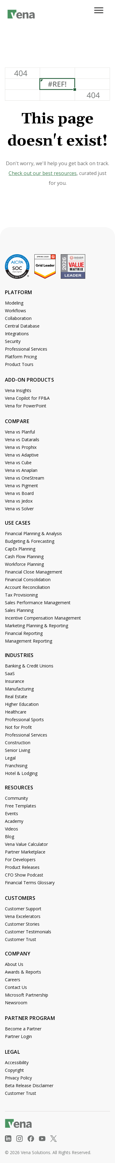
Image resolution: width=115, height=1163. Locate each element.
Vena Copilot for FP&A (27, 398)
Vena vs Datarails (22, 439)
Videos (11, 829)
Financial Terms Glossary (30, 882)
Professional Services (26, 349)
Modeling (14, 303)
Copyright (14, 1070)
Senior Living (17, 750)
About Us (14, 964)
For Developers (20, 859)
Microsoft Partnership (26, 995)
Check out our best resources (43, 173)
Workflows (15, 310)
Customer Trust (20, 939)
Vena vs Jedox (19, 501)
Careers (12, 979)
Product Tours (19, 364)
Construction (17, 742)
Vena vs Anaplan (21, 470)
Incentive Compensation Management (43, 618)
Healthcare (15, 712)
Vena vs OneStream (24, 478)
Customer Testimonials (28, 932)
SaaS (10, 673)
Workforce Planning (24, 564)
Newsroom (16, 1002)
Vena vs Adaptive (22, 455)
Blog (9, 836)
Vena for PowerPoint (25, 406)
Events (11, 813)
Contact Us (16, 987)
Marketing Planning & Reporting (36, 625)
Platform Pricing (21, 357)
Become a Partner (23, 1029)
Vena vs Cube (18, 462)
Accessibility (17, 1062)
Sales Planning (19, 610)
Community (16, 798)
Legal (10, 758)
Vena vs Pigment (21, 485)
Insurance (14, 681)
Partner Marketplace (25, 852)
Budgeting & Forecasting (29, 541)
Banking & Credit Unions (29, 666)
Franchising (16, 765)
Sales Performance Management (38, 602)
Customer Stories (22, 924)
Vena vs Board (19, 493)
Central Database (22, 326)
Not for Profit (18, 727)
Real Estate (16, 696)
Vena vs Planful (20, 432)
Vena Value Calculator (26, 844)
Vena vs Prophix (20, 447)
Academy (14, 821)
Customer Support (23, 909)
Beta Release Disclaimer (29, 1085)
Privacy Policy (18, 1078)
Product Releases (22, 867)
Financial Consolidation (28, 579)
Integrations (17, 333)
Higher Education (22, 704)
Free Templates (20, 806)
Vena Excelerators (22, 916)
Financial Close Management (33, 572)
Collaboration (18, 318)
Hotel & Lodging (21, 773)
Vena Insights (18, 390)
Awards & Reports (23, 972)
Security (13, 341)
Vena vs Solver (19, 508)
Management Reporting (28, 641)
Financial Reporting (24, 633)
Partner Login (18, 1036)
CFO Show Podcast (24, 875)
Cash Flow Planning (24, 556)
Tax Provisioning (21, 595)
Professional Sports (24, 719)
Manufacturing (19, 689)
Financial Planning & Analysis (33, 533)
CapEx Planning (20, 549)
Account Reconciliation (27, 587)
